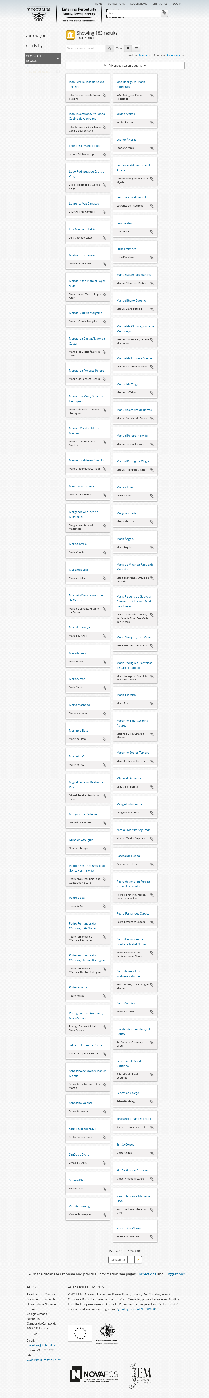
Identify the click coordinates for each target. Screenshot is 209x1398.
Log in (177, 3)
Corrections (116, 3)
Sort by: (133, 55)
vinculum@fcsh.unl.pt (41, 1345)
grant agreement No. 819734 (136, 1309)
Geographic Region (35, 58)
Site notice (160, 3)
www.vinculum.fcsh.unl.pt (44, 1360)
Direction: (159, 55)
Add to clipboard (104, 95)
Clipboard (177, 12)
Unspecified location (38, 73)
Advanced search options (125, 65)
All (27, 67)
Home (98, 3)
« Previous (118, 1260)
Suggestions (138, 3)
